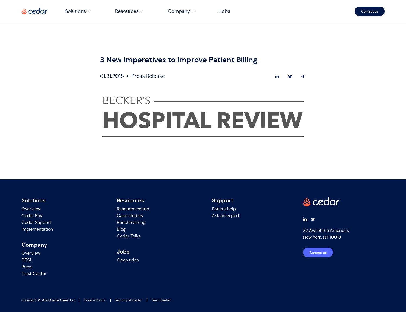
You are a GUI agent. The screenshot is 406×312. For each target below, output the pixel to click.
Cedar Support (36, 222)
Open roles (128, 259)
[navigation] (223, 11)
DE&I (26, 259)
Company (179, 11)
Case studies (130, 215)
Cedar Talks (128, 236)
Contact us (369, 11)
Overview (30, 208)
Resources (127, 11)
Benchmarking (131, 222)
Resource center (133, 208)
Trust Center (33, 273)
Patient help (224, 208)
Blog (121, 229)
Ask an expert (225, 215)
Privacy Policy (94, 300)
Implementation (37, 229)
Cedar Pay (31, 215)
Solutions (75, 11)
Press (26, 266)
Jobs (224, 11)
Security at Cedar (128, 300)
